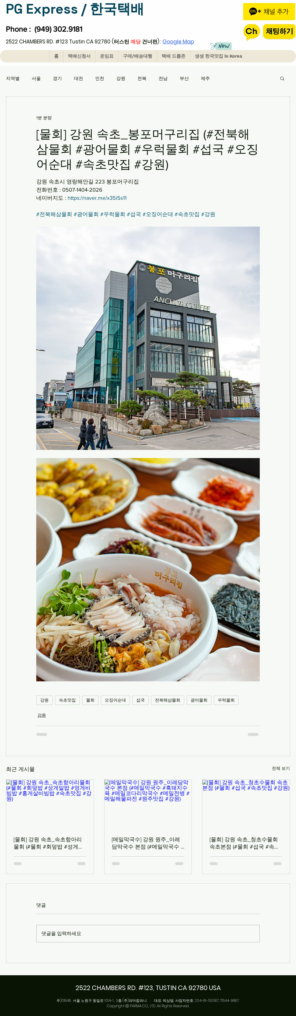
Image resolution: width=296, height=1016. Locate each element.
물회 (90, 700)
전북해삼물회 (167, 700)
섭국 (140, 700)
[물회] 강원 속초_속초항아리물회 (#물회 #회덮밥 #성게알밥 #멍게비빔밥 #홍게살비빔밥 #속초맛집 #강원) (49, 843)
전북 (141, 78)
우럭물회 (226, 700)
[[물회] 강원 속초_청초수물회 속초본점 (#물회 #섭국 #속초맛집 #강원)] (246, 804)
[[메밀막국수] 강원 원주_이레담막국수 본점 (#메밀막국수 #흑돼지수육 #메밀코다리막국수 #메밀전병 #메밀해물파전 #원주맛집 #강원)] (148, 804)
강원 (120, 78)
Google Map (178, 41)
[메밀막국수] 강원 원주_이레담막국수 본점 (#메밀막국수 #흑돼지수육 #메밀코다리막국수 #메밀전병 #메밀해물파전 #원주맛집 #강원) (148, 843)
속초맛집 (67, 700)
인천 (99, 78)
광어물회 (199, 700)
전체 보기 (281, 768)
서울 (36, 78)
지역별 (13, 78)
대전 (78, 78)
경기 (57, 78)
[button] (282, 78)
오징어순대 (115, 700)
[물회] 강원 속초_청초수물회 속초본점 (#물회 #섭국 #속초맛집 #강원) (245, 843)
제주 (205, 78)
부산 (184, 78)
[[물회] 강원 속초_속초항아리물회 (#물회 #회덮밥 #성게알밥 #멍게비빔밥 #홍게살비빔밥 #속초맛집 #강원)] (50, 804)
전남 (163, 78)
